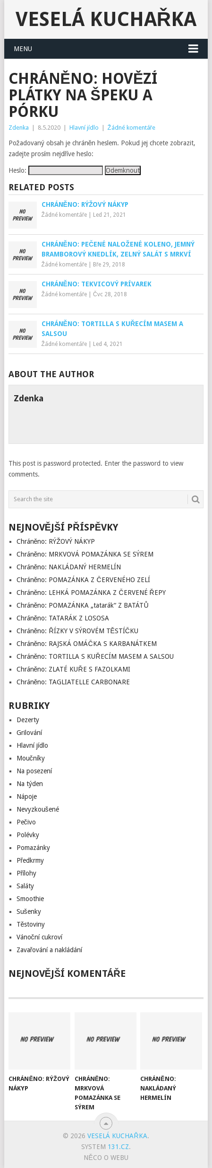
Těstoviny (31, 924)
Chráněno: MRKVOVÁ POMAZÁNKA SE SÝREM (85, 554)
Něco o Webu (106, 1157)
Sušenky (29, 911)
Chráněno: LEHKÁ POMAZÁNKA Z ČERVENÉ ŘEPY (91, 592)
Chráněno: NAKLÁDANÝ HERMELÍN (69, 567)
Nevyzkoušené (38, 809)
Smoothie (30, 899)
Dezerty (28, 720)
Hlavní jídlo (84, 127)
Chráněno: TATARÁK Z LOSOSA (63, 618)
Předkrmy (30, 860)
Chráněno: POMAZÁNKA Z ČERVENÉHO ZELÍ (83, 580)
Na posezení (34, 771)
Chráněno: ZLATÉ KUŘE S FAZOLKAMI (73, 669)
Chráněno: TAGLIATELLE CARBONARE (73, 682)
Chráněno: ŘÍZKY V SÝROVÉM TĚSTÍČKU (77, 631)
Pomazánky (33, 847)
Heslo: (55, 170)
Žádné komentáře (131, 127)
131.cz (118, 1146)
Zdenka (18, 127)
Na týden (30, 784)
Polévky (28, 835)
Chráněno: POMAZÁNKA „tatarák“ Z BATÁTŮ (83, 605)
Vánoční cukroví (39, 937)
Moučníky (31, 758)
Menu (23, 49)
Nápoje (27, 796)
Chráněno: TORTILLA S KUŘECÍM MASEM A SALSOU (95, 656)
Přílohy (27, 873)
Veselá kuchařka (106, 19)
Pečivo (26, 822)
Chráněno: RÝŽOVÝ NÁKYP (56, 541)
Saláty (25, 886)
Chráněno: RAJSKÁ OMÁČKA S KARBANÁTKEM (87, 643)
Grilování (29, 732)
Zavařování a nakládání (50, 950)
